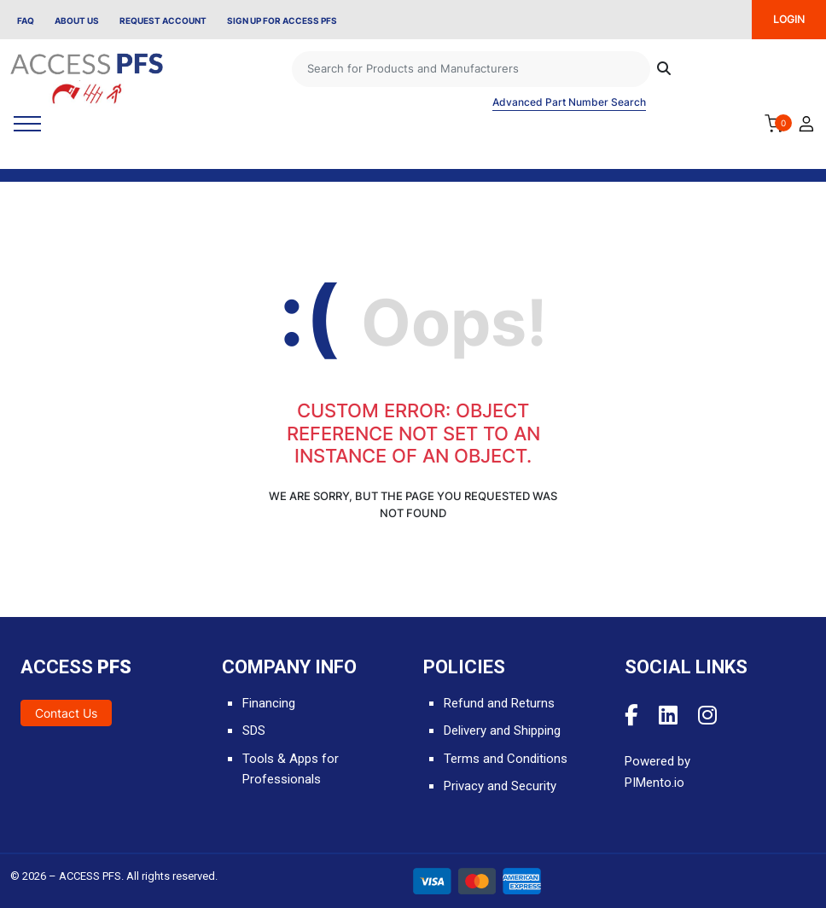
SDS (253, 730)
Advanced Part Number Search (569, 102)
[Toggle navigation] (27, 124)
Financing (268, 703)
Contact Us (66, 713)
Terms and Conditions (505, 758)
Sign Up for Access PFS (282, 20)
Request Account (162, 20)
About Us (77, 20)
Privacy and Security (500, 786)
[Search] (471, 69)
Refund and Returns (499, 703)
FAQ (25, 20)
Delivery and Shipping (502, 730)
